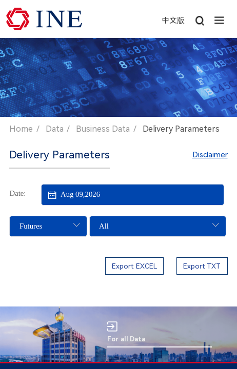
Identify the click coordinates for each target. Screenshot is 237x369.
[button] (219, 19)
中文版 (173, 20)
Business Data (103, 129)
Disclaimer (210, 154)
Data (55, 129)
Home (21, 129)
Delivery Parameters (181, 129)
